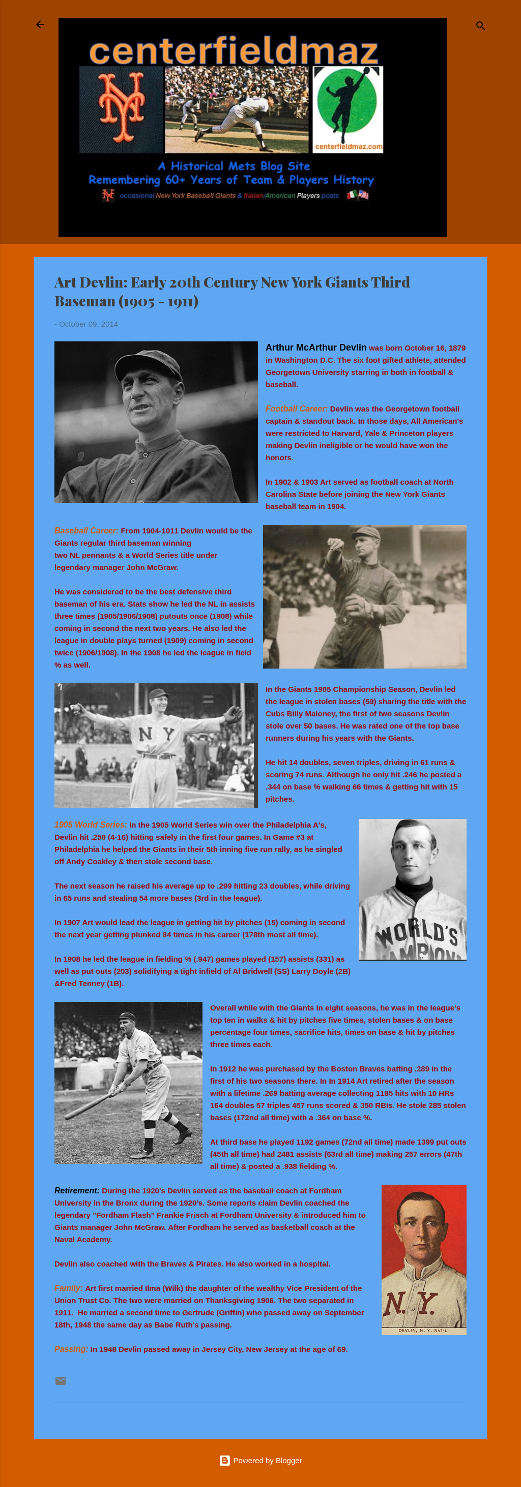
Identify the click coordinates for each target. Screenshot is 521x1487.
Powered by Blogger (260, 1460)
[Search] (481, 27)
